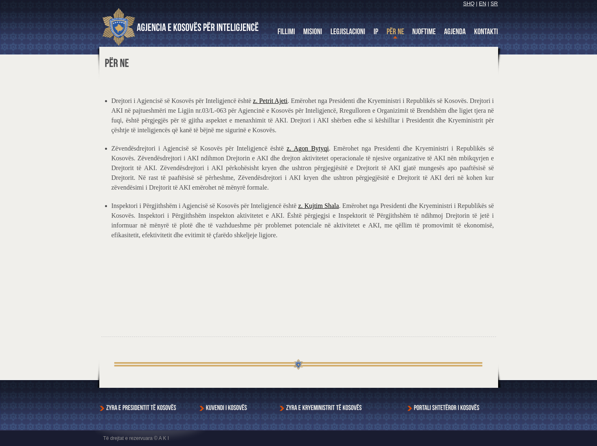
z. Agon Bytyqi (307, 148)
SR (494, 3)
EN (482, 3)
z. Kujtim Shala (318, 205)
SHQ (469, 3)
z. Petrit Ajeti (270, 100)
